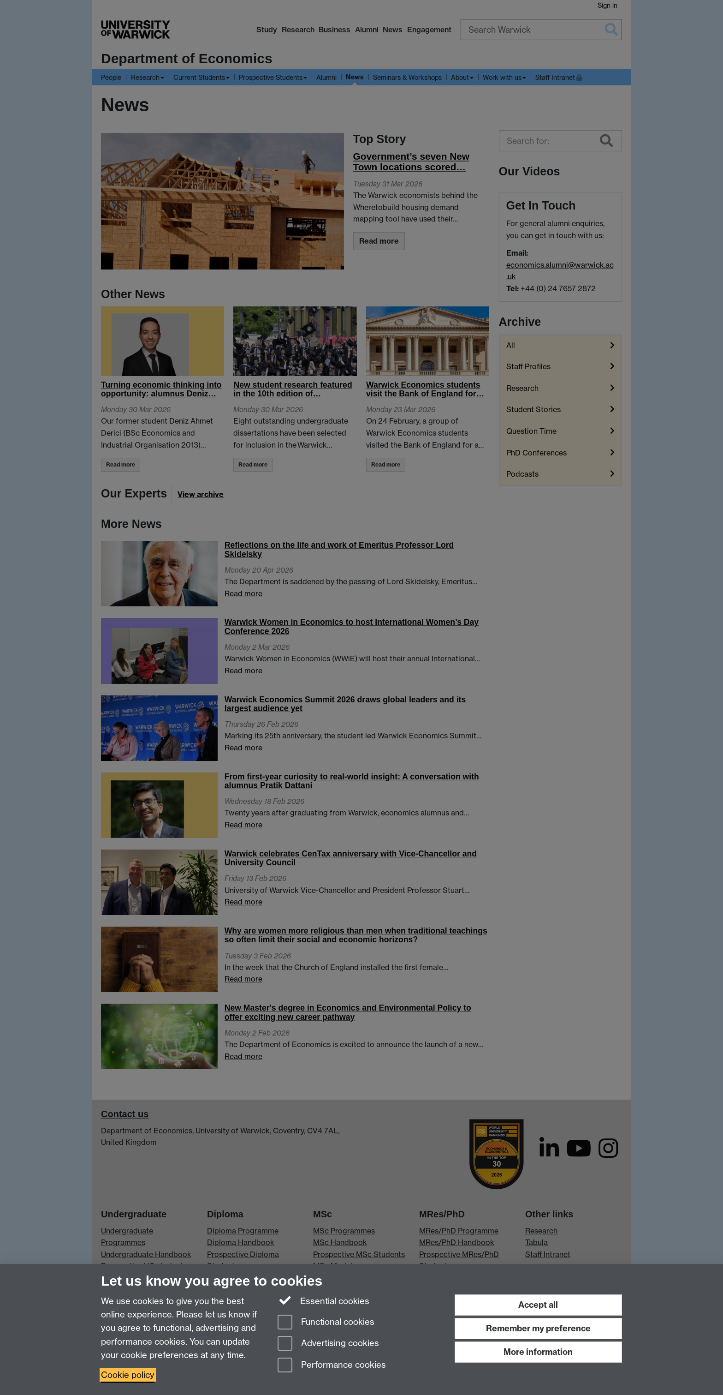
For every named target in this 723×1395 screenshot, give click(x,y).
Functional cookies (326, 1322)
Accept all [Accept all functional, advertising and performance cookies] (538, 1304)
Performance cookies (332, 1365)
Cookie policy (127, 1375)
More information (538, 1352)
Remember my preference (538, 1328)
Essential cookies (323, 1300)
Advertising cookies (328, 1344)
